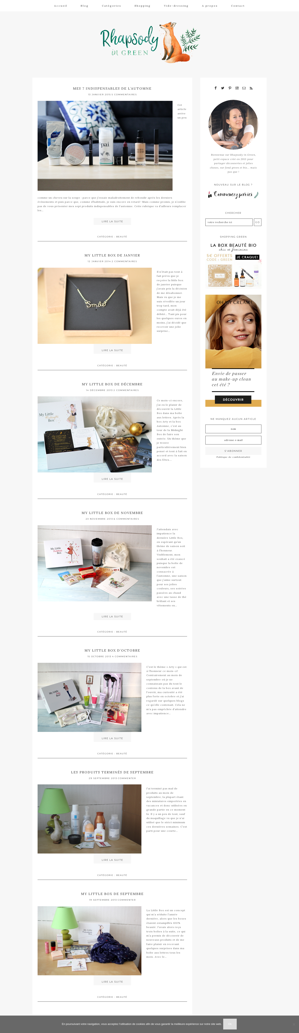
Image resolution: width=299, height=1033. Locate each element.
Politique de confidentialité (233, 454)
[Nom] (233, 426)
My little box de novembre (112, 510)
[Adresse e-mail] (233, 437)
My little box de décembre (112, 381)
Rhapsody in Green (153, 41)
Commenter (127, 774)
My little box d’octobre (112, 647)
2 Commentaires (124, 259)
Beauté (121, 234)
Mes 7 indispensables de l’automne (112, 86)
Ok (230, 1024)
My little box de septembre (112, 890)
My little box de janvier (112, 253)
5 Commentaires (124, 93)
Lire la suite (112, 219)
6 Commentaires (126, 516)
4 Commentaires (124, 653)
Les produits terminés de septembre (112, 768)
